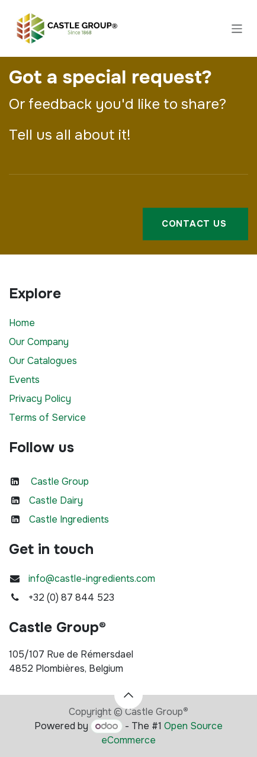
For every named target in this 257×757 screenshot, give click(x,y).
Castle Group (60, 481)
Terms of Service (47, 417)
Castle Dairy (56, 500)
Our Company (39, 342)
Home (22, 323)
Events (24, 379)
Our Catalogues (43, 361)
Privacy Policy (40, 398)
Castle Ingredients (69, 519)
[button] (128, 695)
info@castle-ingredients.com (91, 578)
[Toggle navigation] (237, 28)
